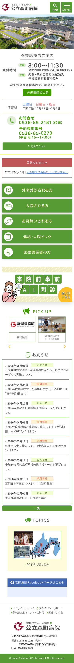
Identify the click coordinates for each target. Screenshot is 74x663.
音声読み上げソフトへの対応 (28, 612)
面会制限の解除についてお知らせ (47, 172)
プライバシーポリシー (51, 608)
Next (65, 346)
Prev (9, 346)
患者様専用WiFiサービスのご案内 (26, 498)
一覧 (37, 508)
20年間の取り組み (38, 564)
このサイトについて (23, 608)
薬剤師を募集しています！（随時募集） (30, 483)
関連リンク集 (56, 612)
